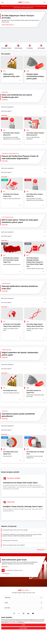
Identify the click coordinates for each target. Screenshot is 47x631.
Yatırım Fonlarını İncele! (8, 24)
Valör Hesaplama (41, 46)
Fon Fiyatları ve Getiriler (6, 46)
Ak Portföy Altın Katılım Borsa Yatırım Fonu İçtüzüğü (15, 530)
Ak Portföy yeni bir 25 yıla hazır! (10, 540)
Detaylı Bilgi (5, 566)
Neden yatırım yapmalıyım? (7, 107)
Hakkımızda (23, 598)
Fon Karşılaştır (30, 46)
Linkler (23, 603)
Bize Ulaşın (23, 608)
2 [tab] (21, 40)
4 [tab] (25, 40)
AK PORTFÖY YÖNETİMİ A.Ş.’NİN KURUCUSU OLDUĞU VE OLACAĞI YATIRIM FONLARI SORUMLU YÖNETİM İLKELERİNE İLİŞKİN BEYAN (22, 535)
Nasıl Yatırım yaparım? (6, 111)
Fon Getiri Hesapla (18, 46)
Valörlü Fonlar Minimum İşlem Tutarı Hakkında (14, 545)
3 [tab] (23, 40)
